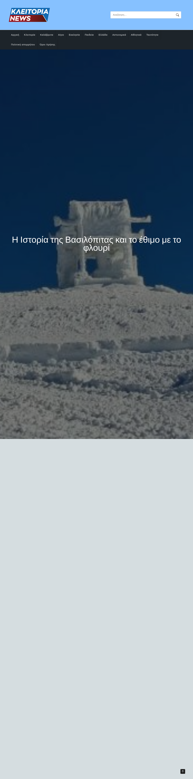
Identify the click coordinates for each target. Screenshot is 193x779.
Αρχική (15, 34)
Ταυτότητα (152, 34)
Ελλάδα (103, 34)
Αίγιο (61, 34)
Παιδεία (89, 34)
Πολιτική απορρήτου (23, 44)
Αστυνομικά (119, 34)
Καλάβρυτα (46, 34)
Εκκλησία (74, 34)
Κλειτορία (29, 34)
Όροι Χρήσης (47, 44)
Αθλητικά (136, 34)
